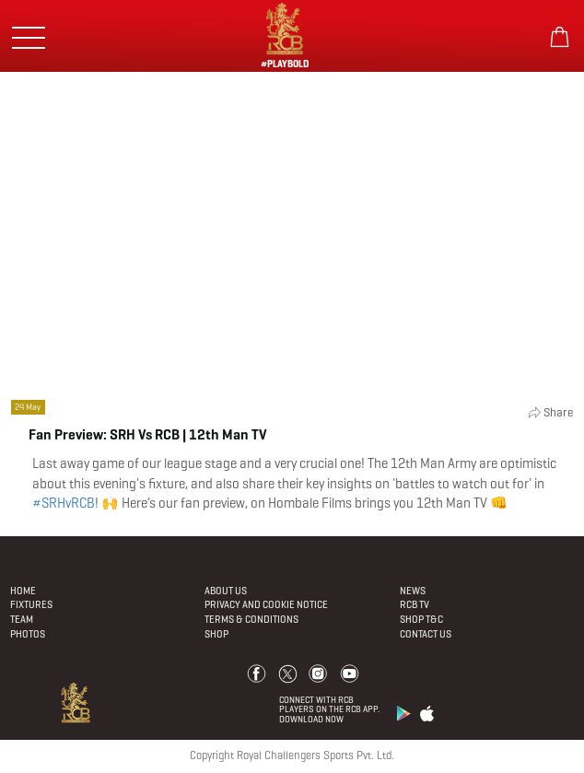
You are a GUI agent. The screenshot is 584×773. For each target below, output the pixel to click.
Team (21, 619)
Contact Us (425, 633)
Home (23, 590)
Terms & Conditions (251, 619)
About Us (225, 590)
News (413, 590)
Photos (27, 633)
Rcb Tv (414, 604)
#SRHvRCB (63, 503)
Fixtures (31, 604)
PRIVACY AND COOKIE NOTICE (266, 604)
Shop (216, 633)
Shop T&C (421, 619)
